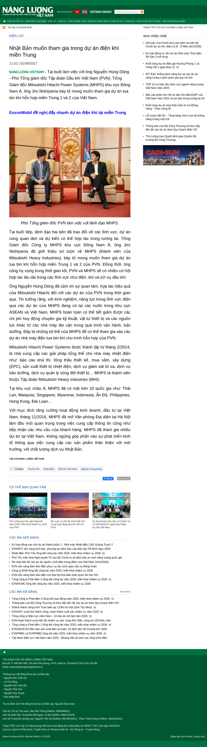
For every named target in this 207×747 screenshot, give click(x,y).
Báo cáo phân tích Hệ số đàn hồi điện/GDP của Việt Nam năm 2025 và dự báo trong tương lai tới (175, 96)
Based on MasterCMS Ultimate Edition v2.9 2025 (26, 736)
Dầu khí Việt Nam (67, 469)
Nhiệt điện (49, 469)
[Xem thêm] (125, 592)
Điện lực (52, 21)
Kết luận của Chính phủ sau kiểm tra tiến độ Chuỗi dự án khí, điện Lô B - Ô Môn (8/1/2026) (173, 44)
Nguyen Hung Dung (91, 469)
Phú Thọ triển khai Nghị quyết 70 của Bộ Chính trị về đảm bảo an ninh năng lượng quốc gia (67, 557)
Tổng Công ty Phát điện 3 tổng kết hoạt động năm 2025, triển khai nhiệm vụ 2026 (63, 598)
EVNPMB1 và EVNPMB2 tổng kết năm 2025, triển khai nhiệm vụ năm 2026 (59, 633)
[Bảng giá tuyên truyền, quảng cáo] (187, 736)
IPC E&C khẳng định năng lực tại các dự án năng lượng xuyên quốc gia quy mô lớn (172, 76)
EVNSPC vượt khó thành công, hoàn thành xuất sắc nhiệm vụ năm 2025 (57, 611)
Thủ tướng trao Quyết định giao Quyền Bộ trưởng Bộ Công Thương (171, 138)
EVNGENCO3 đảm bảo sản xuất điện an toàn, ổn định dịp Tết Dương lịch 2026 (59, 629)
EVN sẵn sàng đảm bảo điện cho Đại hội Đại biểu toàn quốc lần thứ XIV (55, 575)
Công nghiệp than (77, 21)
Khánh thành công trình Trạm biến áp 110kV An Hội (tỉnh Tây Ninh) (54, 607)
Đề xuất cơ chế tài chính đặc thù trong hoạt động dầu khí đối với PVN (68, 524)
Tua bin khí (33, 469)
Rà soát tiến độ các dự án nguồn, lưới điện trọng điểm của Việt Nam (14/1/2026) (60, 562)
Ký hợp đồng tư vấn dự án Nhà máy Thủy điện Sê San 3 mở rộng (174, 55)
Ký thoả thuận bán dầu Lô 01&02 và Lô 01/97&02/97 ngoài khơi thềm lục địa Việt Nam (111, 524)
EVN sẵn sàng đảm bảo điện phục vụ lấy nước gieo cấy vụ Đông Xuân (54, 566)
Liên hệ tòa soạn (64, 12)
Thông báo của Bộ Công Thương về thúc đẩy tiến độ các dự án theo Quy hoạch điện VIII (65, 603)
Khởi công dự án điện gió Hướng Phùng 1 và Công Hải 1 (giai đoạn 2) (172, 65)
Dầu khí (62, 21)
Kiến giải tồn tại (15, 21)
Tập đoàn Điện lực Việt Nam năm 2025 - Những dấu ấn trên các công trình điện (59, 637)
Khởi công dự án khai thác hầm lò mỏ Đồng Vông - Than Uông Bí (172, 107)
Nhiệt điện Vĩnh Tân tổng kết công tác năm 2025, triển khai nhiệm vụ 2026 (58, 553)
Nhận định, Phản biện (35, 21)
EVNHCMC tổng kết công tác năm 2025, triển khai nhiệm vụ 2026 (51, 583)
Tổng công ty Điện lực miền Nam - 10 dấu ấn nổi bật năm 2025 (52, 616)
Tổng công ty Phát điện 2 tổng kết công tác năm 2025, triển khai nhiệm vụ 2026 (61, 579)
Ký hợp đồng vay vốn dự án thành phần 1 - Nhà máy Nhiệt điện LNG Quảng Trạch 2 (62, 544)
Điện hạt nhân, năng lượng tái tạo (106, 21)
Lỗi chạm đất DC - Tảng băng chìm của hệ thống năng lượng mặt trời (175, 117)
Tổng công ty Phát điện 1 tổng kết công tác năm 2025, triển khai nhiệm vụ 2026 (61, 624)
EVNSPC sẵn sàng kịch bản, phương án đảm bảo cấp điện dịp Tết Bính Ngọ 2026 (61, 548)
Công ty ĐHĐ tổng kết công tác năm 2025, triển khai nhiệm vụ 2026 (52, 570)
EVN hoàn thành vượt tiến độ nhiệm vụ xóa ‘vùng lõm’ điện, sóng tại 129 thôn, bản (61, 620)
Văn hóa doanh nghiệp (174, 21)
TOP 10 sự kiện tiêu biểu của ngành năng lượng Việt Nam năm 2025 (174, 86)
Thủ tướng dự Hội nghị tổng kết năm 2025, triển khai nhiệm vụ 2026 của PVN (28, 524)
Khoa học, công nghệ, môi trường (143, 21)
